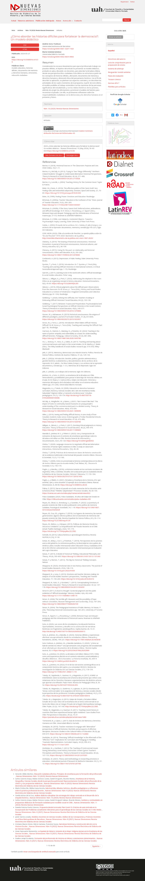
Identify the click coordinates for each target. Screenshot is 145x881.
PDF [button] (24, 45)
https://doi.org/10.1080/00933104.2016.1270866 (61, 311)
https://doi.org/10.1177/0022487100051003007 (61, 205)
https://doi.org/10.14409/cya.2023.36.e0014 (59, 661)
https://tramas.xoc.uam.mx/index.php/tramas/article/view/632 (66, 493)
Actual (13, 21)
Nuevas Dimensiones (101, 871)
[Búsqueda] (112, 20)
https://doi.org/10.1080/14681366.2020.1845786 (61, 338)
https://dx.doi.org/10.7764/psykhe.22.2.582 (59, 531)
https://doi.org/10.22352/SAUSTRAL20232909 (71, 650)
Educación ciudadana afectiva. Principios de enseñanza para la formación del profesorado (68, 774)
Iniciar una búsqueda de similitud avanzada (39, 851)
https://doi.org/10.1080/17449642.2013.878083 (61, 255)
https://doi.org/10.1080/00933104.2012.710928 (61, 178)
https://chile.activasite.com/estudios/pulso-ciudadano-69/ (69, 499)
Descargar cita (72, 155)
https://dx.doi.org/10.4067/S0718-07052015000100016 (68, 696)
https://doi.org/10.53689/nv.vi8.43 (73, 485)
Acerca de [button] (68, 21)
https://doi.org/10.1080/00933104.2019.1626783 (61, 422)
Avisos (58, 21)
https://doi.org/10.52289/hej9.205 (65, 283)
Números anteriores (26, 21)
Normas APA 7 (113, 83)
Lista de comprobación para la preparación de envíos (119, 63)
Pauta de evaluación (115, 76)
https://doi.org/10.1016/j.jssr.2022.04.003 (58, 570)
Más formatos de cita (53, 155)
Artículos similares (24, 770)
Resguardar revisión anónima (119, 72)
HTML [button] (25, 49)
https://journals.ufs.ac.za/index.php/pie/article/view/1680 (64, 717)
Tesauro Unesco (114, 79)
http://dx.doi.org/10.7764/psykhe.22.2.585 (81, 706)
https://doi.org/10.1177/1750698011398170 (59, 595)
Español (111, 50)
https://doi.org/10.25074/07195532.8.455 (61, 685)
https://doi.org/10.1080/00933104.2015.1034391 (65, 587)
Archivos (20, 30)
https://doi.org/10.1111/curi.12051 (55, 744)
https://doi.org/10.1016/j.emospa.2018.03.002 (63, 193)
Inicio (13, 30)
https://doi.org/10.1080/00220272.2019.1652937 (61, 319)
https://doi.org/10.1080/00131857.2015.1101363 (81, 556)
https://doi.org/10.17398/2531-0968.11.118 (59, 672)
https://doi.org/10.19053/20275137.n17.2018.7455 (62, 476)
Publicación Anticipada (45, 21)
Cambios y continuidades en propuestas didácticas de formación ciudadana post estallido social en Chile (58, 801)
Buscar (126, 20)
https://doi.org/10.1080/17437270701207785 (63, 763)
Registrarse (125, 2)
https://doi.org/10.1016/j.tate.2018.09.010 (77, 579)
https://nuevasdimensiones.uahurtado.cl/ (119, 875)
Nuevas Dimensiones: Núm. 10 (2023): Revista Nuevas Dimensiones (42, 776)
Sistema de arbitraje (116, 68)
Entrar (132, 2)
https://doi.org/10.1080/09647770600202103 (60, 604)
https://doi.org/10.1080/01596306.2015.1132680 (69, 734)
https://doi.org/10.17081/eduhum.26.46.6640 (82, 639)
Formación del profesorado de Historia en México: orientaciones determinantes (65, 838)
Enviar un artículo (115, 37)
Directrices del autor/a (116, 59)
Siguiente (96, 846)
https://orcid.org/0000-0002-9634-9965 (58, 57)
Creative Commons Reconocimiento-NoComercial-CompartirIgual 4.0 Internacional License (113, 873)
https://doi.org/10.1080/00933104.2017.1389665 (61, 430)
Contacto (78, 21)
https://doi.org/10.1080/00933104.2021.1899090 (61, 411)
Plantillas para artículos (117, 87)
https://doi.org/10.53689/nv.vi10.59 (61, 151)
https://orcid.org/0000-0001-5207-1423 (58, 49)
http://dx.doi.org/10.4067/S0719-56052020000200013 (63, 631)
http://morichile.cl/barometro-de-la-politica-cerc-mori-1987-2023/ (67, 238)
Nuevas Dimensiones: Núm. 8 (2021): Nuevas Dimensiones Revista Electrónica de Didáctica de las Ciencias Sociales (58, 839)
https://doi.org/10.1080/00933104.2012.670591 (68, 755)
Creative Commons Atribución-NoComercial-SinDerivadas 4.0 (68, 132)
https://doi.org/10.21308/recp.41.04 (56, 520)
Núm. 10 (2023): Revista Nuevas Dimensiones (40, 30)
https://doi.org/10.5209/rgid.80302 (80, 441)
